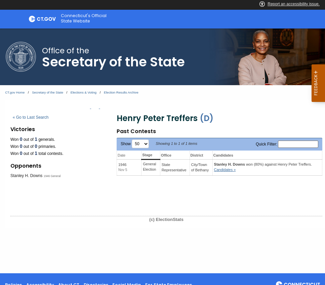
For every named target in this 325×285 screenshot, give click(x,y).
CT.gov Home (15, 92)
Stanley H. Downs (26, 175)
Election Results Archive (121, 92)
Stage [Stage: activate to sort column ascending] (147, 155)
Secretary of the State (47, 92)
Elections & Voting (83, 92)
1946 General (52, 176)
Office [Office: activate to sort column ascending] (166, 155)
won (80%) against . (263, 167)
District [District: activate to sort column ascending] (197, 155)
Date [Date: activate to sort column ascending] (121, 155)
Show (135, 143)
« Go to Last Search (31, 117)
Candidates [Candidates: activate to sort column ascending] (223, 155)
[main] (162, 150)
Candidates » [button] (225, 170)
